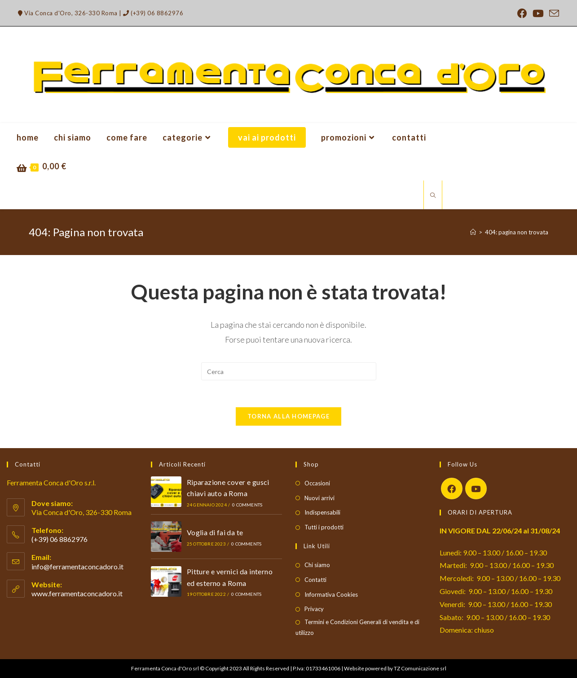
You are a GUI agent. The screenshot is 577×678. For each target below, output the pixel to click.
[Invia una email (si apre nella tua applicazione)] (552, 13)
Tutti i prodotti (324, 527)
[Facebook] (451, 488)
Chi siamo (317, 564)
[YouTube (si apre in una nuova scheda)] (538, 13)
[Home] (473, 232)
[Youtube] (476, 488)
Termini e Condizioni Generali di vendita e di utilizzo (357, 627)
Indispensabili (322, 512)
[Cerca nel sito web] (433, 196)
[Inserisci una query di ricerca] (288, 371)
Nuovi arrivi (319, 498)
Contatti (315, 579)
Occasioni (317, 483)
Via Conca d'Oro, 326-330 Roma (68, 13)
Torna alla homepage (288, 416)
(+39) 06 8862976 (153, 13)
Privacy (314, 609)
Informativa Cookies (331, 594)
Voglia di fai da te (215, 532)
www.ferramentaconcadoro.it (77, 593)
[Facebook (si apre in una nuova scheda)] (522, 13)
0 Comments (247, 504)
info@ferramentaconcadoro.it (77, 566)
